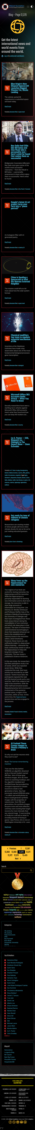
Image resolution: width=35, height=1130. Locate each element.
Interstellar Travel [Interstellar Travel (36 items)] (9, 907)
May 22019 (7, 88)
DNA (24, 473)
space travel (22, 112)
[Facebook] (10, 1122)
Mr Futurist (8, 1055)
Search (31, 870)
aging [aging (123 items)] (6, 895)
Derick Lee (10, 1000)
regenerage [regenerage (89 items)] (8, 912)
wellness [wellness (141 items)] (17, 917)
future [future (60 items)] (17, 902)
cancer (27, 478)
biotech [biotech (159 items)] (21, 897)
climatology (19, 542)
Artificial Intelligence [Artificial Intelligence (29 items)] (28, 895)
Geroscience (8, 1050)
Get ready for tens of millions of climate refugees (20, 518)
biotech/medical (9, 473)
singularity (18, 475)
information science (24, 832)
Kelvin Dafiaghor (12, 980)
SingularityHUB (9, 1062)
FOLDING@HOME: (6, 1106)
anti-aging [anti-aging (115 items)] (19, 895)
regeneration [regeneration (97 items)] (16, 912)
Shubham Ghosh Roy (14, 965)
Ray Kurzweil (8, 939)
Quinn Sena (12, 542)
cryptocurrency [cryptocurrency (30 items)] (25, 900)
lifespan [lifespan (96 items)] (6, 910)
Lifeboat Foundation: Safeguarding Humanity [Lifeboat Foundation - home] (12, 6)
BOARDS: (21, 1100)
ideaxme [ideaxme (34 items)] (20, 905)
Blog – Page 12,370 (17, 15)
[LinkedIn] (17, 1122)
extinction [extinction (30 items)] (13, 902)
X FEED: (6, 1097)
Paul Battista (11, 975)
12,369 (13, 852)
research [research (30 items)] (23, 912)
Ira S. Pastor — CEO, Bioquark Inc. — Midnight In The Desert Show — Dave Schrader (20, 442)
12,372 (10, 855)
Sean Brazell (11, 1013)
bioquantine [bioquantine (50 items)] (6, 897)
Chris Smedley (12, 1033)
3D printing (8, 931)
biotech (24, 478)
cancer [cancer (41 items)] (19, 900)
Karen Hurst (11, 983)
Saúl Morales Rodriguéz (15, 963)
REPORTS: (21, 1103)
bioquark (19, 478)
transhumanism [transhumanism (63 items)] (26, 915)
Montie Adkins (12, 1028)
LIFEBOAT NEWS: (23, 1089)
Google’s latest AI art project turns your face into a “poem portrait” (20, 205)
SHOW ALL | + (7, 1036)
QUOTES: (21, 1113)
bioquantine (14, 478)
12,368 (7, 852)
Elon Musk (21, 189)
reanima (12, 482)
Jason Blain (11, 1026)
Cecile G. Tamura (12, 995)
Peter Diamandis (9, 935)
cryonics (20, 473)
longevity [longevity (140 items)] (12, 910)
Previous (13, 848)
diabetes (10, 480)
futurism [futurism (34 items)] (21, 902)
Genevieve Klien (13, 112)
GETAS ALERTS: (22, 1093)
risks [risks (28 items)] (26, 912)
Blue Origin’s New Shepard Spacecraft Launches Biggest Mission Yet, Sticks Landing (20, 88)
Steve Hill (10, 1016)
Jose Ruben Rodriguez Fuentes (17, 985)
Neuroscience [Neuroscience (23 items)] (22, 910)
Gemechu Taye (12, 978)
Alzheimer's (7, 478)
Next (16, 858)
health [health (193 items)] (29, 902)
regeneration (23, 482)
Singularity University (11, 942)
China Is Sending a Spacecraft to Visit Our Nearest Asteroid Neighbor (20, 281)
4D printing (8, 933)
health (6, 475)
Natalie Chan (11, 1011)
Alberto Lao (11, 1003)
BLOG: (20, 1097)
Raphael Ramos (12, 1008)
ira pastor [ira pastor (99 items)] (16, 907)
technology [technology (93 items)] (18, 915)
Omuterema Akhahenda (15, 990)
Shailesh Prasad (13, 712)
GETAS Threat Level (17, 1082)
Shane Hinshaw (12, 1006)
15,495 (24, 855)
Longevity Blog (9, 1052)
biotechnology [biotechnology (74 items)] (28, 898)
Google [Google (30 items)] (25, 902)
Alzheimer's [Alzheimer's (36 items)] (12, 895)
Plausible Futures (10, 1059)
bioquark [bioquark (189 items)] (13, 897)
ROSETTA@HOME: (10, 1109)
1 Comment (27, 189)
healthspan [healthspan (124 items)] (9, 905)
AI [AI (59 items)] (8, 895)
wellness (7, 485)
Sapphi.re (31, 1119)
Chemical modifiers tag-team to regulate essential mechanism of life (20, 338)
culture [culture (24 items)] (29, 900)
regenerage (17, 482)
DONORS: (11, 1100)
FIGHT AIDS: (7, 1103)
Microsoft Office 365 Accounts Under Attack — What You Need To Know (20, 398)
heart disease (19, 480)
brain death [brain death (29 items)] (15, 900)
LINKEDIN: (6, 1093)
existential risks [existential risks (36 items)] (7, 902)
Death (6, 480)
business (15, 473)
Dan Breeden (11, 970)
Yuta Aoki (10, 998)
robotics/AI (22, 247)
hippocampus (21, 697)
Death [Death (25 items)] (32, 900)
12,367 (27, 848)
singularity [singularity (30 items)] (30, 912)
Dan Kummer (11, 988)
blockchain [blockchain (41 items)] (10, 900)
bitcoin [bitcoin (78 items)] (5, 900)
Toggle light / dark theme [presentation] (32, 6)
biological (21, 365)
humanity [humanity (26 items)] (16, 905)
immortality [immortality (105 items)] (26, 905)
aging (18, 470)
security (21, 425)
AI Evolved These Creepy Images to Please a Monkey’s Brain (19, 747)
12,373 (16, 855)
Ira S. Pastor (13, 470)
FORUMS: (13, 1113)
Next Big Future (9, 1057)
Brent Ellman (11, 1018)
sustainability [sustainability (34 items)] (11, 915)
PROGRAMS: (21, 1106)
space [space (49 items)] (5, 915)
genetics (27, 473)
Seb (8, 1021)
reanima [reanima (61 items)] (30, 910)
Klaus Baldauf (12, 993)
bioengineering (24, 470)
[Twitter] (14, 1122)
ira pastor (25, 480)
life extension (11, 475)
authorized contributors (17, 56)
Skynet (6, 944)
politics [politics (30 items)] (26, 910)
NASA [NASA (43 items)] (18, 910)
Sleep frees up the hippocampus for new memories (19, 583)
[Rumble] (25, 1122)
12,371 (28, 852)
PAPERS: (21, 1109)
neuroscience (8, 714)
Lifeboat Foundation (13, 1119)
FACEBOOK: (5, 1089)
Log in (6, 56)
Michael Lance (12, 1023)
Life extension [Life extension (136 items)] (25, 907)
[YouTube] (21, 1122)
